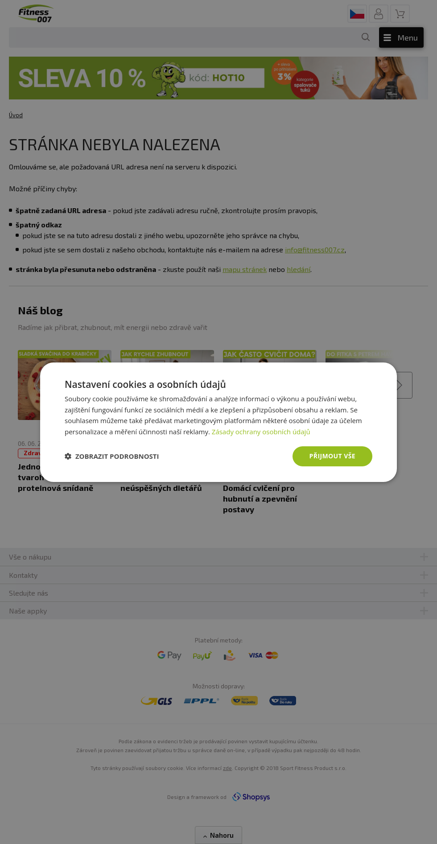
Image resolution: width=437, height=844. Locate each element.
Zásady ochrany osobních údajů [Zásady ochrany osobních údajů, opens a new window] (261, 431)
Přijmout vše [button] (332, 456)
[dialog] (218, 422)
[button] (112, 456)
